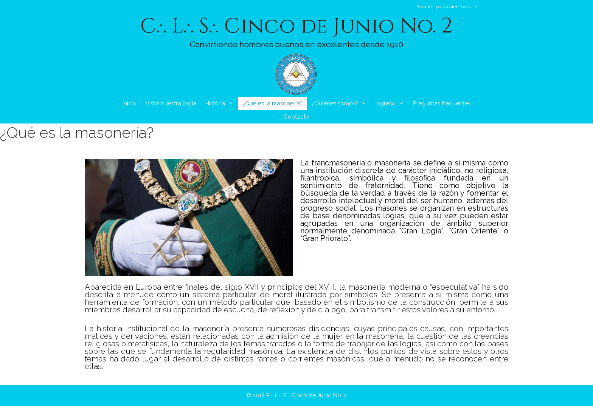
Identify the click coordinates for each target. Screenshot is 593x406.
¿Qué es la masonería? (272, 103)
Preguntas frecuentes (441, 103)
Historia (221, 103)
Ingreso (392, 103)
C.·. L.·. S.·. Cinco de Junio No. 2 (296, 26)
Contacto (296, 116)
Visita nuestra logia (171, 103)
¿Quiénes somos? (341, 103)
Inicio (130, 103)
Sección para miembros (451, 6)
